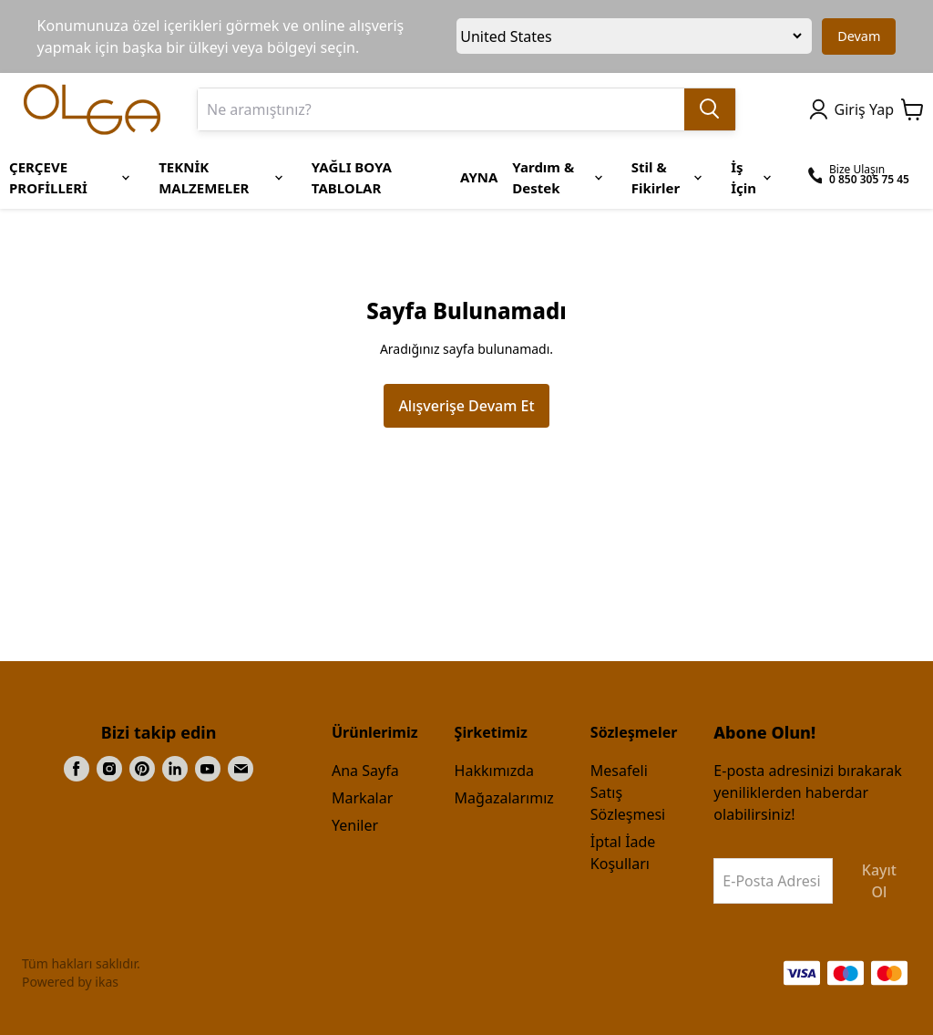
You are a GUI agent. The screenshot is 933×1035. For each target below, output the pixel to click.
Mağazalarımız (504, 798)
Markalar (362, 798)
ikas (106, 981)
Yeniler (355, 825)
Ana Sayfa (365, 771)
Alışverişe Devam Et (466, 406)
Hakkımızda (494, 771)
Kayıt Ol (879, 881)
